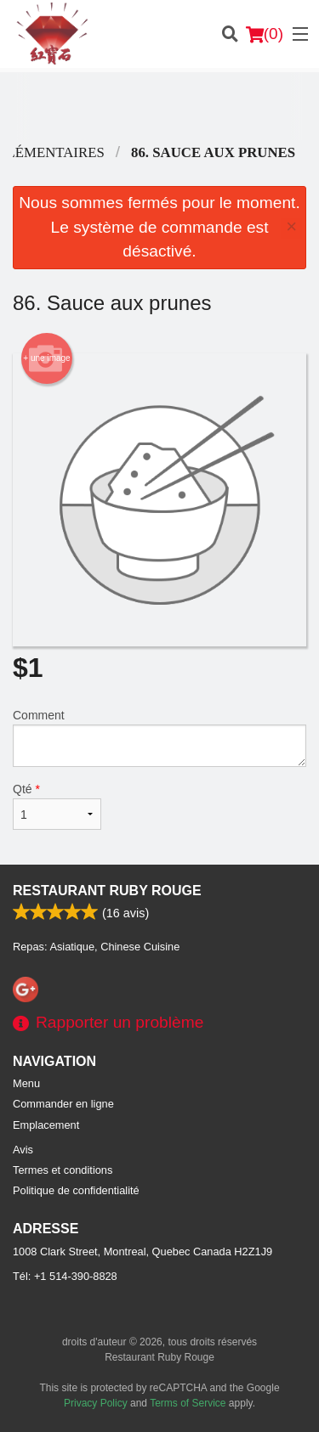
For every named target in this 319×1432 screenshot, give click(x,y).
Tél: (65, 1276)
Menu (26, 1083)
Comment (159, 737)
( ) (264, 34)
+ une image (46, 358)
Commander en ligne (63, 1103)
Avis (23, 1149)
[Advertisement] (159, 106)
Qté (57, 806)
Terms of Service (187, 1403)
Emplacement (46, 1125)
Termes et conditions (62, 1170)
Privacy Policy (96, 1403)
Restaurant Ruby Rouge (107, 890)
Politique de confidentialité (76, 1190)
